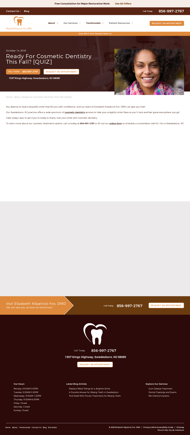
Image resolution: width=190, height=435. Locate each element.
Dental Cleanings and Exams (162, 392)
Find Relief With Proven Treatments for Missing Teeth (95, 396)
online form (115, 123)
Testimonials (93, 23)
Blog (26, 11)
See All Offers (123, 3)
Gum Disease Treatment (160, 388)
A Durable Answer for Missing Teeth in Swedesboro (94, 392)
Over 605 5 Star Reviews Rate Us (95, 33)
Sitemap (180, 427)
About (51, 23)
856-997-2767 (87, 123)
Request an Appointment (166, 23)
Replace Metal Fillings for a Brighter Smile (89, 388)
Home (9, 97)
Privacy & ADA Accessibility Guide (158, 427)
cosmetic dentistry (75, 112)
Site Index (52, 427)
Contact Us (12, 11)
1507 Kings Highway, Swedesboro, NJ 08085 (34, 78)
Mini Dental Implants (159, 396)
